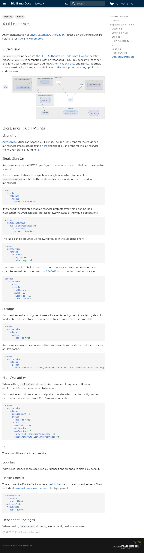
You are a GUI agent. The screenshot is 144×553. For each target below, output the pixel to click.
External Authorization (51, 34)
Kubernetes (36, 38)
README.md (53, 271)
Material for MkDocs (22, 545)
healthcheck (55, 484)
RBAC (84, 63)
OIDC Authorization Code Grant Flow (63, 56)
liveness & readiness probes (29, 488)
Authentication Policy (62, 63)
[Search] (87, 3)
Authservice (9, 142)
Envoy (33, 34)
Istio (20, 38)
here (44, 145)
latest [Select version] (38, 3)
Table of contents (119, 16)
